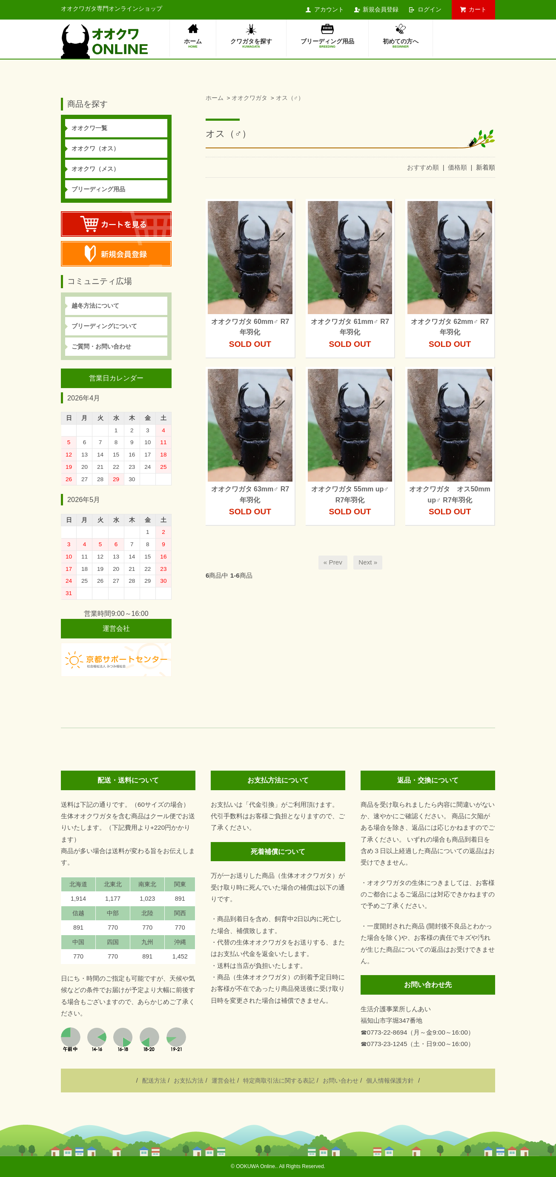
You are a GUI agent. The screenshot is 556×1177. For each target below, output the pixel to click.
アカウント (329, 9)
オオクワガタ (249, 98)
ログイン (429, 9)
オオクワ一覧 (89, 128)
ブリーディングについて (104, 326)
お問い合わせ (340, 1080)
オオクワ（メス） (95, 168)
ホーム (193, 43)
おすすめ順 (423, 167)
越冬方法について (95, 305)
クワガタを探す (251, 43)
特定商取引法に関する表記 (279, 1080)
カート (478, 9)
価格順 (457, 167)
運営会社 (223, 1080)
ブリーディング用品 (327, 43)
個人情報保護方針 (390, 1080)
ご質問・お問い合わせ (101, 346)
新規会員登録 (380, 9)
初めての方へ (400, 43)
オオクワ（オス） (95, 148)
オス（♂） (290, 98)
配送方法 (154, 1080)
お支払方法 (188, 1080)
